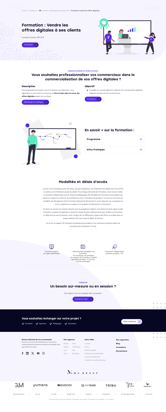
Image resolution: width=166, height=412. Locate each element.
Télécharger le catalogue (36, 102)
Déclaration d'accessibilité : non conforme (101, 399)
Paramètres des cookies (79, 399)
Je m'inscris (31, 45)
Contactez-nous (84, 299)
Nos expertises (46, 7)
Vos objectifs (61, 7)
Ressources (103, 7)
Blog (124, 7)
